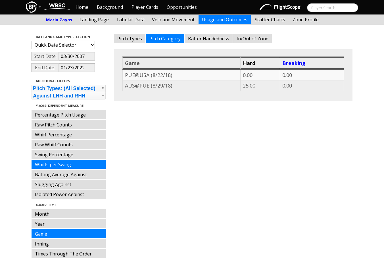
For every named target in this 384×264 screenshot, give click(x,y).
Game (41, 234)
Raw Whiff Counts (54, 145)
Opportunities (182, 7)
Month (42, 214)
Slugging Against (53, 184)
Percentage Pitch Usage (60, 115)
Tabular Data (130, 19)
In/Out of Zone (252, 39)
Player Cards (145, 7)
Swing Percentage (54, 154)
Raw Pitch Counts (53, 125)
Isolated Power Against (59, 194)
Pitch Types (129, 39)
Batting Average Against (61, 174)
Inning (42, 244)
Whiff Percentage (53, 135)
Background (110, 7)
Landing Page (94, 19)
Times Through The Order (63, 254)
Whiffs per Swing (53, 164)
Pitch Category (165, 39)
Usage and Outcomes (224, 19)
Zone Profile (306, 19)
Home (82, 7)
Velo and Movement (173, 19)
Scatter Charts (270, 19)
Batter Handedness (208, 39)
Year (40, 224)
